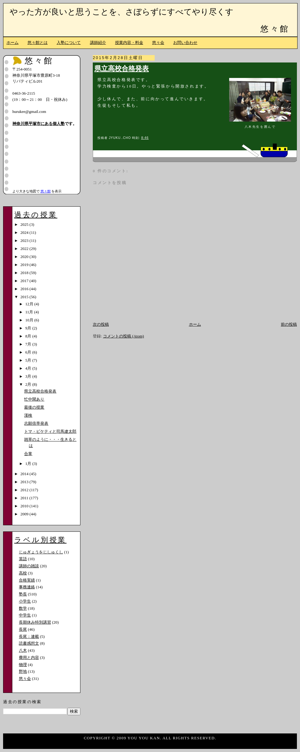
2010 (24, 506)
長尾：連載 (29, 636)
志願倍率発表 (36, 423)
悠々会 (158, 42)
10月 (29, 320)
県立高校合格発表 (121, 68)
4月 (28, 368)
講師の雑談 (29, 566)
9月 (28, 328)
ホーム (12, 42)
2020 (24, 256)
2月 (28, 384)
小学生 (25, 601)
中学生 (25, 615)
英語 (23, 558)
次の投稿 (101, 324)
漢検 (28, 415)
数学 (23, 608)
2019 (24, 264)
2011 (24, 498)
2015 (24, 296)
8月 (28, 336)
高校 (23, 573)
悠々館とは (38, 42)
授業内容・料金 (129, 42)
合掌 (28, 453)
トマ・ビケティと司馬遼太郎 (50, 431)
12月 (29, 304)
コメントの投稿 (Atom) (123, 336)
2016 (24, 288)
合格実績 (27, 580)
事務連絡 (27, 587)
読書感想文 (29, 643)
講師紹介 (98, 42)
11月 (29, 312)
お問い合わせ (185, 42)
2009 (24, 514)
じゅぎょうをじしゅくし (41, 552)
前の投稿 (289, 324)
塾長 (23, 594)
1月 (28, 463)
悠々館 (274, 28)
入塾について (69, 42)
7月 (28, 344)
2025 (24, 224)
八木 (23, 650)
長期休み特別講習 (35, 622)
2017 (24, 280)
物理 (23, 664)
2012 (24, 490)
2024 (24, 232)
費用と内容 (29, 657)
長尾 (23, 629)
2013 (24, 481)
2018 (24, 272)
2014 (24, 473)
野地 (23, 671)
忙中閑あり (34, 399)
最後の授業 (34, 407)
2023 (24, 240)
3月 (28, 376)
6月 (28, 352)
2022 (24, 248)
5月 (28, 360)
